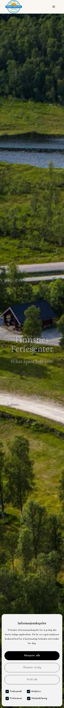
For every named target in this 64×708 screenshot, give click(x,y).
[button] (54, 7)
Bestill (32, 379)
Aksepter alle (32, 655)
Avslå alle (32, 679)
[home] (13, 7)
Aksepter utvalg (32, 667)
